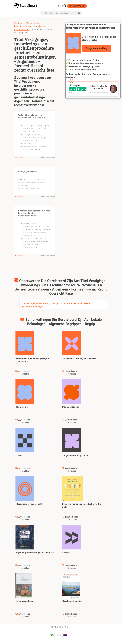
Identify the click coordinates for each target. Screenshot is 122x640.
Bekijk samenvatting (96, 48)
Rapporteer (19, 157)
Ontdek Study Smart (77, 6)
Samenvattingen (35, 23)
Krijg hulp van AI (49, 157)
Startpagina (19, 23)
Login (62, 6)
